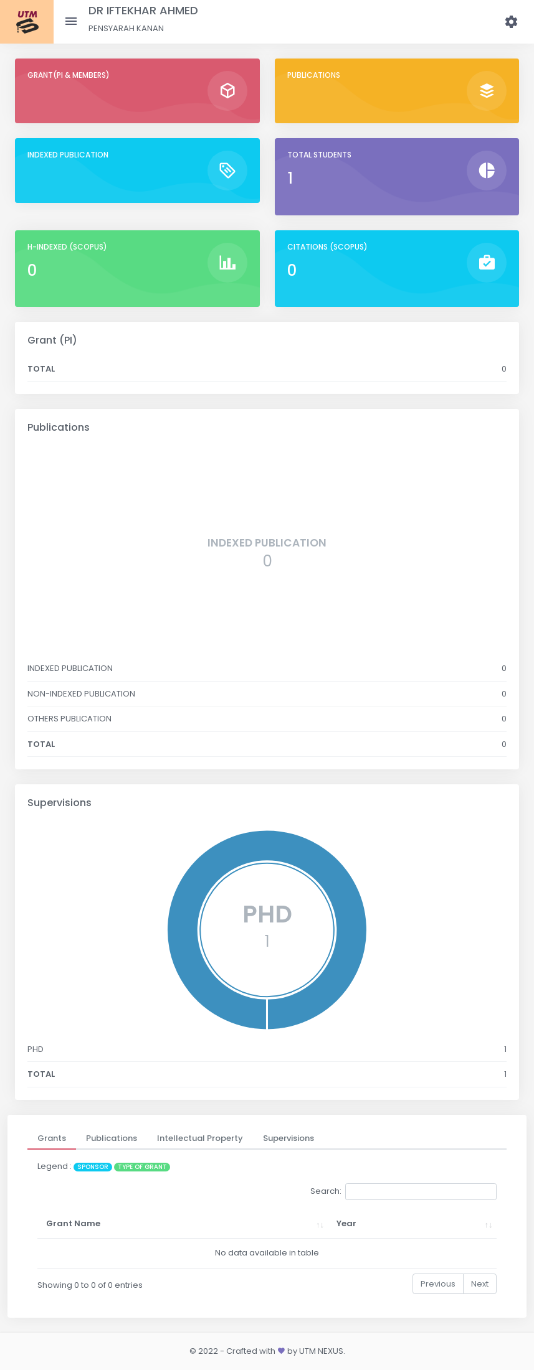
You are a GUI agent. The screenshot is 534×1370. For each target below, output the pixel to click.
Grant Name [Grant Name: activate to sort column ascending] (73, 1223)
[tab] (51, 1138)
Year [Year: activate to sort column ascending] (346, 1223)
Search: (403, 1191)
